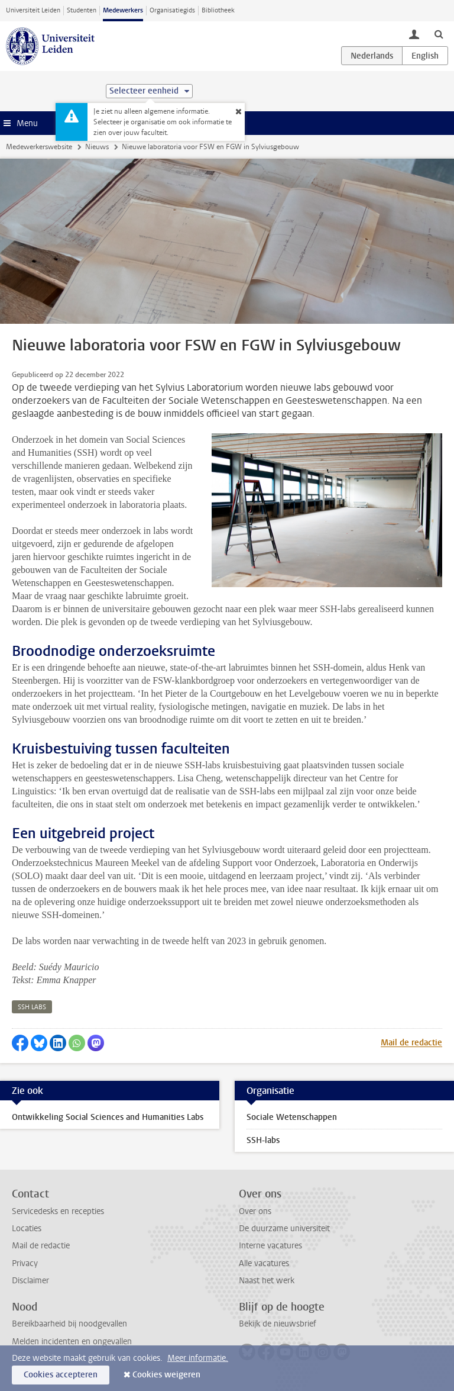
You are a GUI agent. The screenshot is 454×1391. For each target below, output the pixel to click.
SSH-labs (263, 1140)
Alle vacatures (264, 1263)
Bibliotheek (218, 10)
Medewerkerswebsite (39, 147)
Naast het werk (266, 1280)
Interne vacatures (270, 1245)
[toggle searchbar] (438, 33)
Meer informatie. (197, 1358)
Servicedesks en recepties (58, 1211)
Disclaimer (30, 1280)
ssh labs (32, 1007)
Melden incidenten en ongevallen (72, 1341)
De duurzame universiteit (284, 1228)
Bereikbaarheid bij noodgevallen (69, 1323)
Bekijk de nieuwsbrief (277, 1323)
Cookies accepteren (61, 1374)
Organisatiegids (172, 10)
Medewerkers (123, 10)
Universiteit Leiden (33, 10)
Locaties (26, 1228)
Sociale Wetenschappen (292, 1117)
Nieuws (97, 147)
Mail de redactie (411, 1042)
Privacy (25, 1263)
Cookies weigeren (166, 1374)
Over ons (255, 1211)
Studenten (81, 10)
